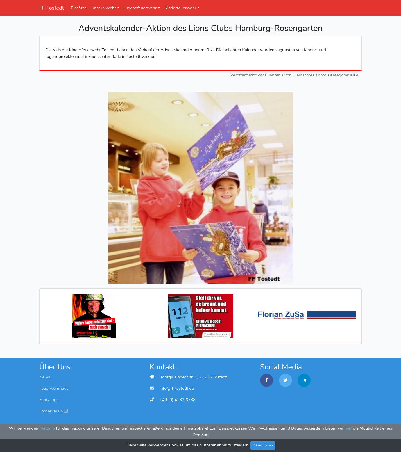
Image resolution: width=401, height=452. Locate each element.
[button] (122, 188)
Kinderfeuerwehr (180, 8)
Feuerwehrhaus (53, 388)
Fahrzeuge (49, 400)
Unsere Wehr (103, 8)
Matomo (47, 428)
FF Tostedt (51, 7)
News (44, 377)
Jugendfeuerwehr (140, 8)
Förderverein (53, 411)
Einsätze (79, 8)
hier (348, 428)
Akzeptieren (263, 445)
